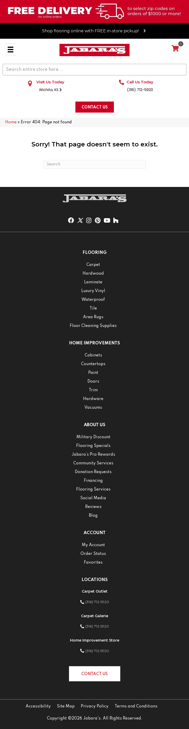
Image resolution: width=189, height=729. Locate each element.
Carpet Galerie (94, 616)
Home (11, 122)
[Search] (94, 164)
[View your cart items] (175, 48)
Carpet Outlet (94, 591)
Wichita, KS (50, 89)
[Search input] (94, 69)
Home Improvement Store (94, 640)
